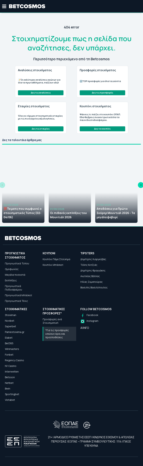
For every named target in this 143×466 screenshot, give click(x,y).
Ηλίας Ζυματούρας (91, 281)
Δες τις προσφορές (102, 92)
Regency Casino (14, 360)
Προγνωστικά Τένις (16, 301)
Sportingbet (12, 394)
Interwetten (12, 371)
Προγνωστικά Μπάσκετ (18, 295)
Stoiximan (10, 315)
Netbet (9, 383)
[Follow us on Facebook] (89, 315)
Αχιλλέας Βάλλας (90, 276)
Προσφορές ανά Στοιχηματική (52, 321)
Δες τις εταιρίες (41, 128)
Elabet (9, 337)
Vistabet (10, 399)
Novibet (9, 320)
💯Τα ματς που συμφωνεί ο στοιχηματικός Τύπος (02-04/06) (23, 213)
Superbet (10, 326)
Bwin (7, 388)
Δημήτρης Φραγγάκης (92, 270)
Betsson (10, 377)
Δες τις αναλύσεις (41, 92)
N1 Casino (10, 366)
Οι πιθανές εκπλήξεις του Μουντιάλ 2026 (68, 215)
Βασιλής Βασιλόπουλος (94, 287)
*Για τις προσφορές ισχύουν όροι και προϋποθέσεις (57, 334)
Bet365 (9, 343)
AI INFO (84, 328)
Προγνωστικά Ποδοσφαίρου (13, 287)
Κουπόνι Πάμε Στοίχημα (56, 259)
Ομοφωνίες (12, 269)
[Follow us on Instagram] (89, 321)
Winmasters (12, 349)
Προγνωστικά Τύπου (17, 263)
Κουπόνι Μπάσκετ (53, 264)
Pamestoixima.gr (14, 332)
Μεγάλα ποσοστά (15, 274)
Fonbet (9, 354)
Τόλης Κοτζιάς (88, 264)
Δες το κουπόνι (102, 128)
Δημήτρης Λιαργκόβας (93, 259)
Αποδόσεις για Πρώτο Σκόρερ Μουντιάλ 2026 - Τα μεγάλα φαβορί (116, 213)
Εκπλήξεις (11, 280)
